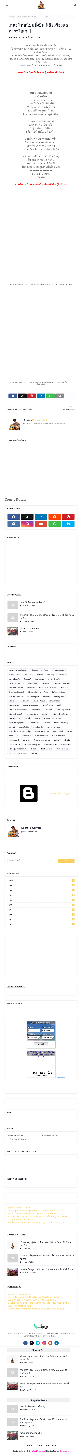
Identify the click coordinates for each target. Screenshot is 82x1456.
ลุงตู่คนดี (12, 727)
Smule (12, 753)
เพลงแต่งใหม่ (14, 705)
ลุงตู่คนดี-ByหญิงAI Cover (19, 1207)
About (39, 1446)
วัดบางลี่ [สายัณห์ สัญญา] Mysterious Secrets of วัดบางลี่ (33, 1210)
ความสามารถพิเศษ (58, 670)
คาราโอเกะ (29, 674)
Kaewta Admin (17, 37)
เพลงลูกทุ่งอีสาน (32, 714)
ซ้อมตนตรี (27, 679)
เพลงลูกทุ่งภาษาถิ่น (16, 714)
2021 (41, 890)
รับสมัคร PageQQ (61, 722)
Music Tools (66, 744)
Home (29, 1446)
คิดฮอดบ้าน (62, 674)
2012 (41, 919)
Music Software (50, 744)
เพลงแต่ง (25, 701)
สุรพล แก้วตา (14, 736)
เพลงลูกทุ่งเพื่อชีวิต (63, 709)
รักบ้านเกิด (46, 722)
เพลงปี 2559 (48, 705)
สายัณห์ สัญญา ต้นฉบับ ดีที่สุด (20, 731)
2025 (41, 880)
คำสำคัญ (40, 674)
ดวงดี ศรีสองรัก (54, 679)
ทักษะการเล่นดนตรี (16, 688)
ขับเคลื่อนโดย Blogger (38, 793)
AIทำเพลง (26, 740)
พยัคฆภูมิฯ (46, 696)
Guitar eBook (14, 744)
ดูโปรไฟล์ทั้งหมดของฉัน (29, 832)
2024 (41, 885)
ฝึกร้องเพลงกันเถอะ (16, 696)
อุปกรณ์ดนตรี (14, 740)
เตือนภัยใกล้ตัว (32, 683)
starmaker (22, 753)
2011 (41, 924)
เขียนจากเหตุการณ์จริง (39, 670)
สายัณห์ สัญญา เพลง (42, 731)
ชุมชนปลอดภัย (14, 679)
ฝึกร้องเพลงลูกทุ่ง (33, 696)
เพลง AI (37, 718)
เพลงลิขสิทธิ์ (35, 709)
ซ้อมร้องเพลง (40, 679)
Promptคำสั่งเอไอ (63, 749)
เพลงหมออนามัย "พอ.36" (31, 628)
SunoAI (34, 753)
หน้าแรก (11, 17)
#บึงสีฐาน (65, 688)
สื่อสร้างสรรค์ (58, 731)
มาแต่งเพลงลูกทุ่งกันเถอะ (18, 722)
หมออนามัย (26, 736)
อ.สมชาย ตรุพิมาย (58, 736)
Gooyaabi (64, 1451)
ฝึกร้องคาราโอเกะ (58, 692)
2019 (41, 900)
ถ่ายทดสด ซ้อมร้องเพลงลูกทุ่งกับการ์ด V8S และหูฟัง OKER (32, 1213)
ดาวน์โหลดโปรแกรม (15, 1135)
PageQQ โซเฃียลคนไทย (18, 749)
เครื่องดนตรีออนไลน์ (50, 1135)
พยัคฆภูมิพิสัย (59, 696)
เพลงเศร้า (45, 714)
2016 (41, 914)
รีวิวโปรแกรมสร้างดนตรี (17, 1139)
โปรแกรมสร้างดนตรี (16, 692)
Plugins (34, 749)
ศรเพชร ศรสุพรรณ (53, 727)
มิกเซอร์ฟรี (35, 722)
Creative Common (42, 740)
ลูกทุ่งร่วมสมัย (38, 727)
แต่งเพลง (45, 683)
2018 (41, 905)
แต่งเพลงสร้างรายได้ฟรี (61, 683)
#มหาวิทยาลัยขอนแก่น (52, 718)
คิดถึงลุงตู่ (50, 674)
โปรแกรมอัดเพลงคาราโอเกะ (38, 692)
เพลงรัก (59, 705)
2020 (41, 895)
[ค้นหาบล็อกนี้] (32, 861)
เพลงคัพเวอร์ (13, 701)
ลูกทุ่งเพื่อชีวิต (24, 727)
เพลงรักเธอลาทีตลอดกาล (18, 709)
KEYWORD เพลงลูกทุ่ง (32, 744)
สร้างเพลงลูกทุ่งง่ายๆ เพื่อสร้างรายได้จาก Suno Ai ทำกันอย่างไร (45, 1244)
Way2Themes (38, 1451)
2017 (41, 910)
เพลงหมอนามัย (14, 718)
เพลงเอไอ (27, 718)
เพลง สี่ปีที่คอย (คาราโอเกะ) (32, 602)
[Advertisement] (41, 471)
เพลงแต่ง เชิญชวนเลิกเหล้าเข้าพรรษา (46, 701)
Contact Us (51, 1446)
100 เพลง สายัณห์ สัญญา (18, 670)
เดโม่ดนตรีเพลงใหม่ (16, 683)
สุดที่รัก (69, 731)
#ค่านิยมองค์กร (15, 674)
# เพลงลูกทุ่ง (48, 709)
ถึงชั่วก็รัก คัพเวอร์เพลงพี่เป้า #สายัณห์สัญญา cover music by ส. (35, 1222)
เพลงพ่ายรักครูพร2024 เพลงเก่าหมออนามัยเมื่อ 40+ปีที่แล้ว (46, 1269)
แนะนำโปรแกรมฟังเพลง (48, 688)
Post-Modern (46, 749)
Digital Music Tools (62, 740)
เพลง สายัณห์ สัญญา (60, 714)
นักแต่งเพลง (31, 688)
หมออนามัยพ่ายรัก (41, 736)
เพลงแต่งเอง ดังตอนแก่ (31, 705)
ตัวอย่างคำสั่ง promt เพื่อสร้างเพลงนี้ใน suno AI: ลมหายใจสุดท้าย (47, 617)
